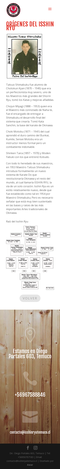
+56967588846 (30, 395)
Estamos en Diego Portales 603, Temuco (30, 354)
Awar (30, 464)
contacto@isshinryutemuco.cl (30, 432)
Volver (30, 298)
